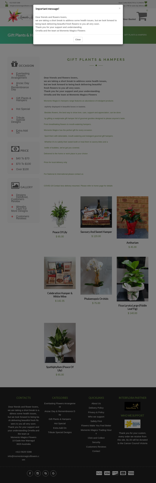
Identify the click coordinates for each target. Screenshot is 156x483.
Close (78, 39)
